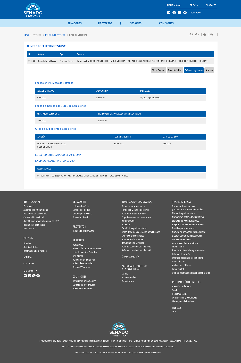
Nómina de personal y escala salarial (178, 231)
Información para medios (29, 250)
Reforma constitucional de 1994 (127, 250)
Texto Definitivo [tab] (175, 70)
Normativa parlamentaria (178, 213)
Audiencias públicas (178, 265)
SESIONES (136, 23)
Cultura (125, 273)
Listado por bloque (78, 209)
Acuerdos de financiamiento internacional (178, 244)
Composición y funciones (127, 206)
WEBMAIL (176, 307)
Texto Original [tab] (158, 70)
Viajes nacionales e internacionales (178, 224)
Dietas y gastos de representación (178, 235)
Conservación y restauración (177, 297)
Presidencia (28, 206)
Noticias (27, 243)
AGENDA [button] (27, 257)
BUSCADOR (195, 12)
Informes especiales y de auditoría (178, 257)
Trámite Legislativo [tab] (194, 70)
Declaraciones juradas (178, 239)
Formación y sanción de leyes (127, 209)
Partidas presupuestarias (178, 228)
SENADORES (75, 23)
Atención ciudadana (177, 286)
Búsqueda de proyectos (78, 230)
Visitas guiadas (127, 277)
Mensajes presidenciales (127, 235)
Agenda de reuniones (78, 288)
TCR (174, 311)
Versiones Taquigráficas (78, 259)
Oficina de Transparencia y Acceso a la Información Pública (178, 207)
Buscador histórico (78, 217)
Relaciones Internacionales (127, 213)
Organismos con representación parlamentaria (127, 219)
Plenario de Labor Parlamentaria (78, 248)
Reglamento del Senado (29, 224)
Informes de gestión (178, 254)
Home (26, 34)
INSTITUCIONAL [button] (174, 5)
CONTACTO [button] (211, 5)
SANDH (175, 290)
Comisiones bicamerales (78, 284)
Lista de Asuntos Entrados (78, 252)
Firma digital (178, 269)
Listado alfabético (78, 206)
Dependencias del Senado (29, 213)
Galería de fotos (29, 247)
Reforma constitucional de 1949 (127, 246)
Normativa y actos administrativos (178, 217)
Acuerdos (126, 224)
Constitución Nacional (29, 217)
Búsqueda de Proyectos (55, 34)
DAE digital (78, 255)
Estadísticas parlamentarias (127, 228)
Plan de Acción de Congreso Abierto (178, 250)
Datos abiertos (178, 261)
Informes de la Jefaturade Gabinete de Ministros (127, 241)
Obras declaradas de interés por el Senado (127, 231)
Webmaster (169, 346)
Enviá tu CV (28, 228)
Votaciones (78, 244)
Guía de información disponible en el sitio (178, 272)
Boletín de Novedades (78, 263)
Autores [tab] (209, 70)
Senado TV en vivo (78, 267)
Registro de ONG (177, 293)
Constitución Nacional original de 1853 (29, 221)
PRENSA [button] (194, 5)
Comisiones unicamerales (78, 281)
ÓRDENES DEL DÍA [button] (127, 256)
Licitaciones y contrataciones (178, 220)
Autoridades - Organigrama (29, 209)
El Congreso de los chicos (177, 301)
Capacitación (127, 281)
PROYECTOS (105, 23)
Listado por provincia (78, 213)
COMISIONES (166, 23)
